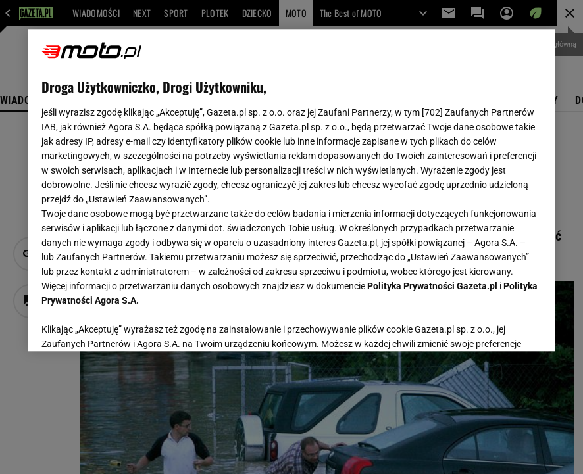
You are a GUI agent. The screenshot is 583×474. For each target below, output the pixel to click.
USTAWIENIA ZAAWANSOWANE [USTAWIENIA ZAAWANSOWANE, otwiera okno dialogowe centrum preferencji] (127, 325)
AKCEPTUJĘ (497, 325)
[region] (291, 190)
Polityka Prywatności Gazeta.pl (432, 286)
